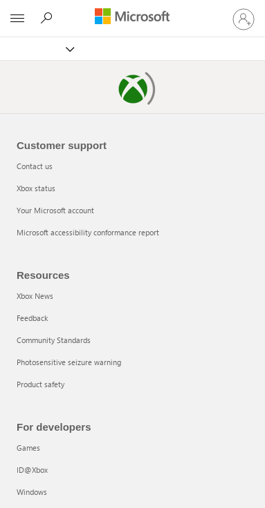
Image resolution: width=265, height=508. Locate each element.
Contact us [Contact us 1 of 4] (35, 166)
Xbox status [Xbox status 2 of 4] (36, 188)
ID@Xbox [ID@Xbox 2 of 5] (32, 470)
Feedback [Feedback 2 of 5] (32, 318)
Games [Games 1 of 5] (28, 447)
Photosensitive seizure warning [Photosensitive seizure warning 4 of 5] (69, 362)
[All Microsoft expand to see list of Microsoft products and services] (17, 18)
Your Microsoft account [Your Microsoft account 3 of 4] (55, 210)
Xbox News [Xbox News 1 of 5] (35, 296)
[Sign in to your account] (243, 18)
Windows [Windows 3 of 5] (32, 492)
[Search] (48, 18)
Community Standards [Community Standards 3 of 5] (54, 340)
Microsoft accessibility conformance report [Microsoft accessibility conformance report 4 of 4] (88, 232)
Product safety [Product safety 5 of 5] (40, 384)
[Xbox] (43, 48)
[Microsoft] (132, 17)
